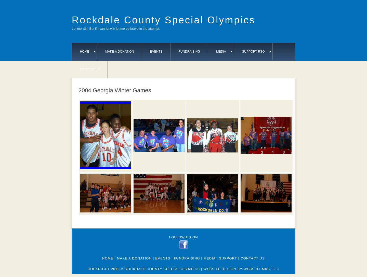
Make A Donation (119, 51)
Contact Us (90, 69)
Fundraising (189, 51)
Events (156, 51)
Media (224, 51)
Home (88, 51)
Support (228, 258)
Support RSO (256, 51)
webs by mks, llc (261, 269)
